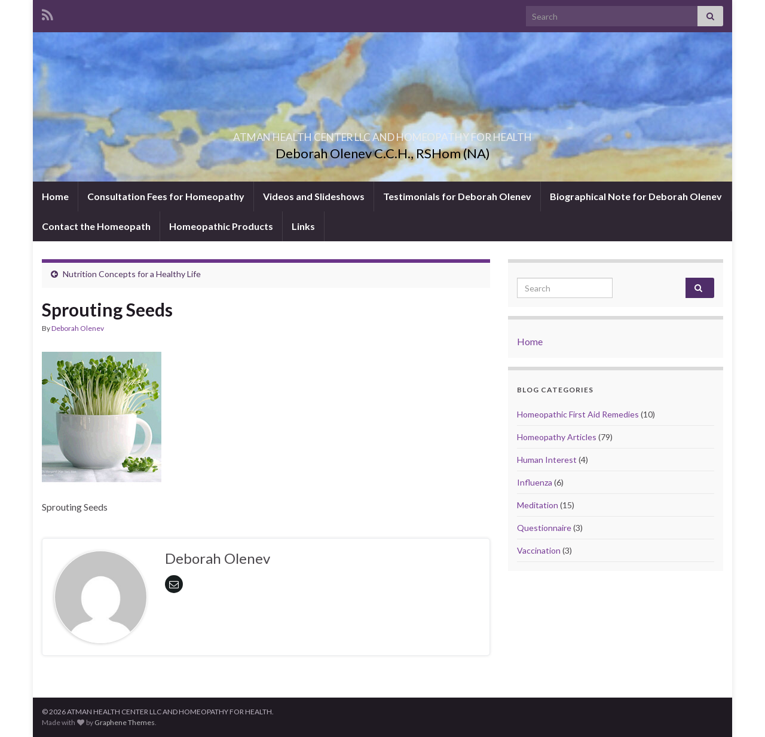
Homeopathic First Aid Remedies (578, 414)
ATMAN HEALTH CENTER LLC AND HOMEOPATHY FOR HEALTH (382, 133)
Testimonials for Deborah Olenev (457, 196)
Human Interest (547, 460)
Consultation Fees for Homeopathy (165, 196)
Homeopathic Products (221, 226)
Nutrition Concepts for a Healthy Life (132, 274)
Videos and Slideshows (314, 196)
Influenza (534, 482)
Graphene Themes (124, 722)
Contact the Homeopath (96, 226)
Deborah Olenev (77, 328)
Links (303, 226)
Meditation (537, 505)
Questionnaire (544, 528)
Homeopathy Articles (556, 437)
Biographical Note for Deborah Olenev (636, 196)
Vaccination (539, 550)
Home (55, 196)
